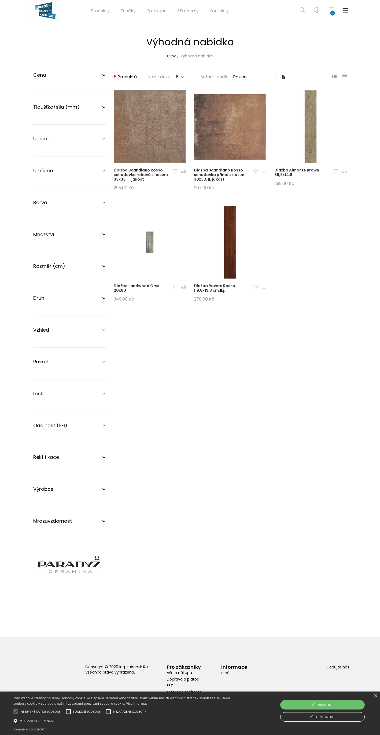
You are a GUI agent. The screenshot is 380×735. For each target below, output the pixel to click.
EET (170, 685)
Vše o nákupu (179, 672)
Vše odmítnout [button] (322, 717)
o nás (226, 672)
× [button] (375, 696)
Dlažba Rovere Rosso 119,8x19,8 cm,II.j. (214, 288)
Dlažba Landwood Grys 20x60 (136, 288)
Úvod (171, 56)
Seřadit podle (214, 77)
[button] (174, 171)
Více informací (137, 703)
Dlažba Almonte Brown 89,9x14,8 (296, 172)
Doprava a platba (183, 679)
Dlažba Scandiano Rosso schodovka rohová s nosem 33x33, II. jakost (141, 174)
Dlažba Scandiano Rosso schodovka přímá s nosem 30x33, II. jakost (220, 174)
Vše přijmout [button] (322, 705)
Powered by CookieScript (29, 729)
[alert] (190, 713)
